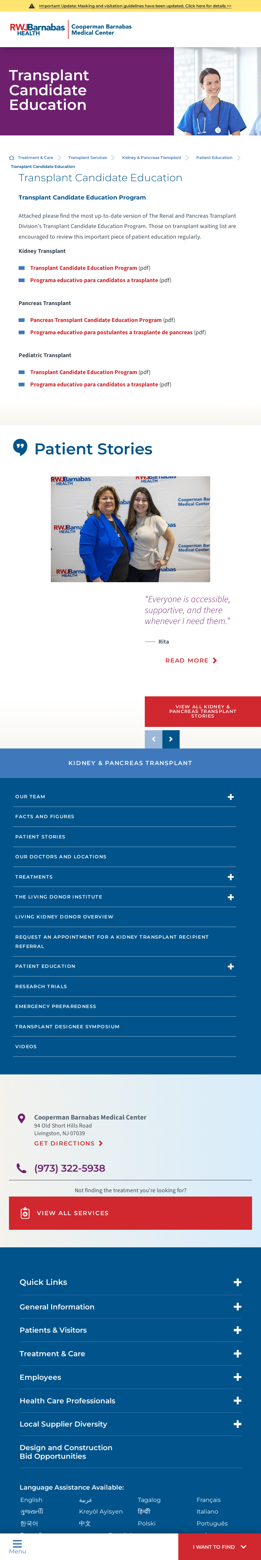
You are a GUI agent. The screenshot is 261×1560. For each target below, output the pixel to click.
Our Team (30, 797)
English (31, 1499)
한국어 (29, 1523)
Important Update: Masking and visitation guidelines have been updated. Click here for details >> (135, 5)
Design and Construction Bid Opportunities (66, 1451)
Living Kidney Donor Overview (64, 917)
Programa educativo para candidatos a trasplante (94, 280)
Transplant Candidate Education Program (83, 268)
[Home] (71, 29)
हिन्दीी (144, 1511)
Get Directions (64, 1143)
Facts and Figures (44, 816)
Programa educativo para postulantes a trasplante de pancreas (111, 332)
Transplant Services (87, 157)
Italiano (207, 1511)
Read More (187, 660)
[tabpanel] (130, 529)
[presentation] (203, 633)
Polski (147, 1523)
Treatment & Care (35, 157)
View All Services (64, 1213)
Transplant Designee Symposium (67, 1027)
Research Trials (41, 986)
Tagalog (149, 1499)
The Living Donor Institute (58, 897)
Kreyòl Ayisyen (101, 1511)
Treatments (34, 877)
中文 (85, 1523)
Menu (17, 1546)
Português (212, 1523)
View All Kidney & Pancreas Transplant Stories (203, 711)
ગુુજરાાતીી (31, 1511)
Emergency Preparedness (55, 1006)
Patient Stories (40, 837)
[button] (219, 1546)
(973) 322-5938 (69, 1168)
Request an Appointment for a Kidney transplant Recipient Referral (112, 941)
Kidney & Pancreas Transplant (151, 157)
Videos (26, 1047)
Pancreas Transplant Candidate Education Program (96, 320)
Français (209, 1499)
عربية (86, 1499)
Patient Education (214, 157)
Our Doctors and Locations (61, 857)
